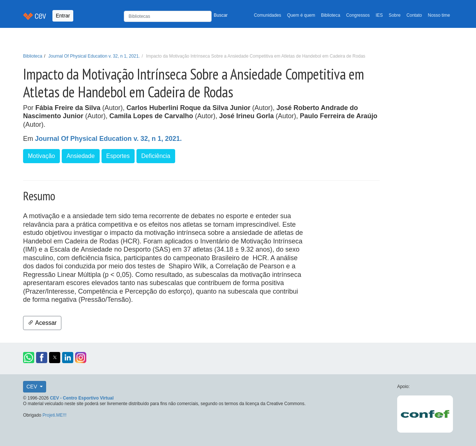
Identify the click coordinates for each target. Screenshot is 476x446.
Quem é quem (301, 15)
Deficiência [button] (155, 156)
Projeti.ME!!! (54, 415)
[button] (28, 357)
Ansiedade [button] (81, 156)
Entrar (63, 16)
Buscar (221, 15)
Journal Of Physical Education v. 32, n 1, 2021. (94, 56)
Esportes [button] (118, 156)
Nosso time (439, 15)
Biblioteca (330, 15)
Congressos (358, 15)
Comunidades (267, 15)
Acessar (42, 323)
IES (379, 15)
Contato (414, 15)
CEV (32, 387)
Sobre (395, 15)
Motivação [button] (41, 156)
